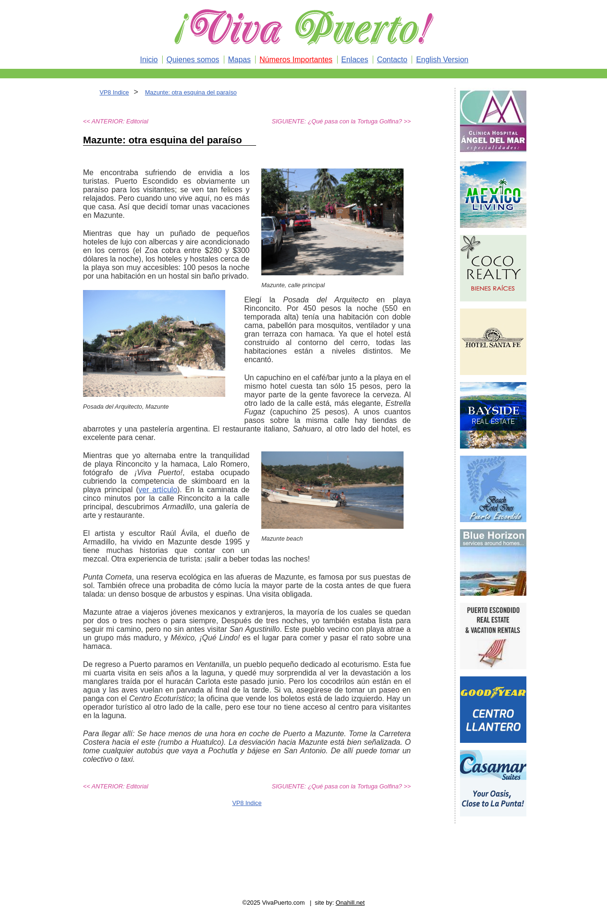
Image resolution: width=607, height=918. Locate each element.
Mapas (239, 60)
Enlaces (354, 60)
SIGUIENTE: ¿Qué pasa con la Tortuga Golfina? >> (341, 121)
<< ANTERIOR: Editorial (115, 121)
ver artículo (157, 490)
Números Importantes (295, 60)
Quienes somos (192, 60)
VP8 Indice (114, 92)
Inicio (148, 60)
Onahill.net (350, 902)
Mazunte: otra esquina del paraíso (191, 92)
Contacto (392, 60)
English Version (442, 60)
